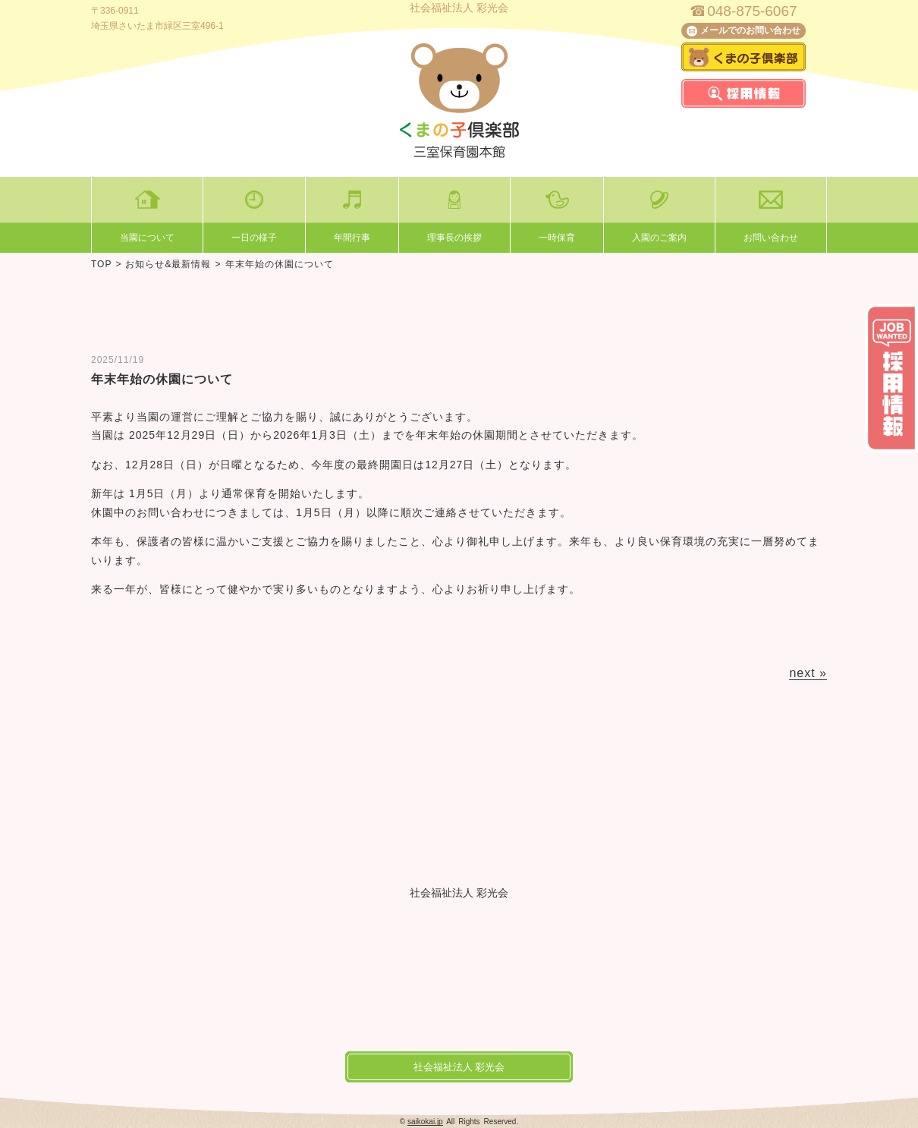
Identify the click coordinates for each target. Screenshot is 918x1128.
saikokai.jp (425, 1121)
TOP (101, 264)
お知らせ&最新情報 (168, 264)
